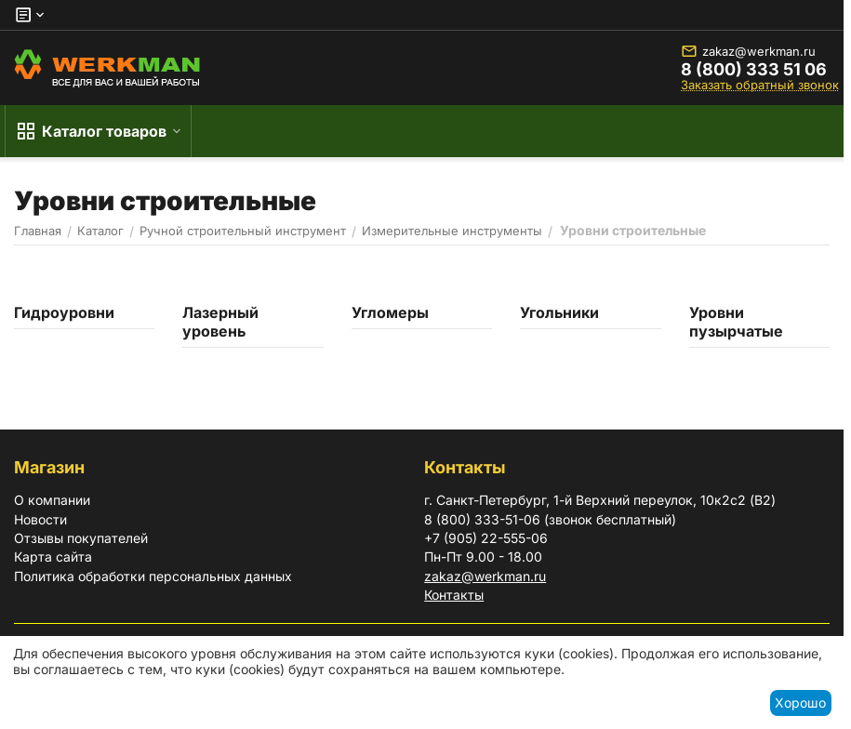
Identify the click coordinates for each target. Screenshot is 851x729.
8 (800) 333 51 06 (754, 69)
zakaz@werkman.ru (748, 51)
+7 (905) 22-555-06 (486, 538)
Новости (40, 519)
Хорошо (800, 702)
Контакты (454, 595)
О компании (52, 500)
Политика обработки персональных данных (153, 576)
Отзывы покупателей (81, 538)
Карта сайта (53, 556)
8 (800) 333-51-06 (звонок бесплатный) (550, 519)
